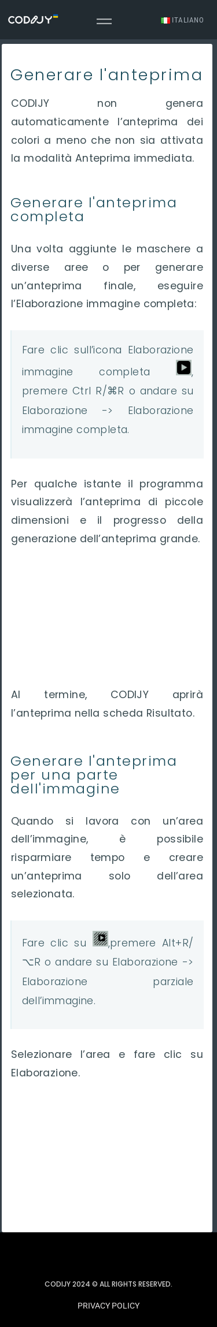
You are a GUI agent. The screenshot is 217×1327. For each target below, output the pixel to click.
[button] (108, 1306)
